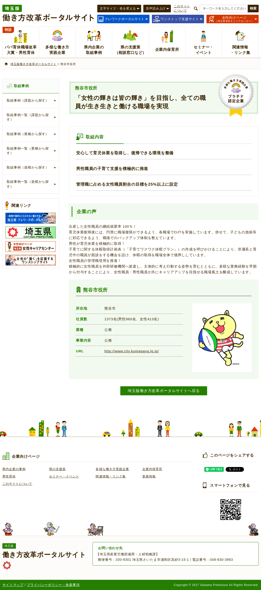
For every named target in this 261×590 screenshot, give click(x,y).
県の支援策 (57, 469)
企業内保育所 (152, 469)
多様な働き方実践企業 (112, 469)
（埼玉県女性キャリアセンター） (234, 19)
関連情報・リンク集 (111, 476)
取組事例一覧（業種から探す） (28, 150)
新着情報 (149, 476)
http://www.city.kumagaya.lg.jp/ (131, 351)
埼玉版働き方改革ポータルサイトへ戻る (164, 390)
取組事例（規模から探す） (28, 167)
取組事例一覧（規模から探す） (28, 184)
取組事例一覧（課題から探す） (28, 117)
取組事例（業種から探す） (28, 134)
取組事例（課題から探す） (28, 100)
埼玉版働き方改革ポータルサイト (33, 64)
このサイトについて (17, 484)
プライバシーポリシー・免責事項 (53, 585)
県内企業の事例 (14, 469)
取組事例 (21, 86)
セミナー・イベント (64, 476)
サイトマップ (12, 585)
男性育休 (9, 476)
